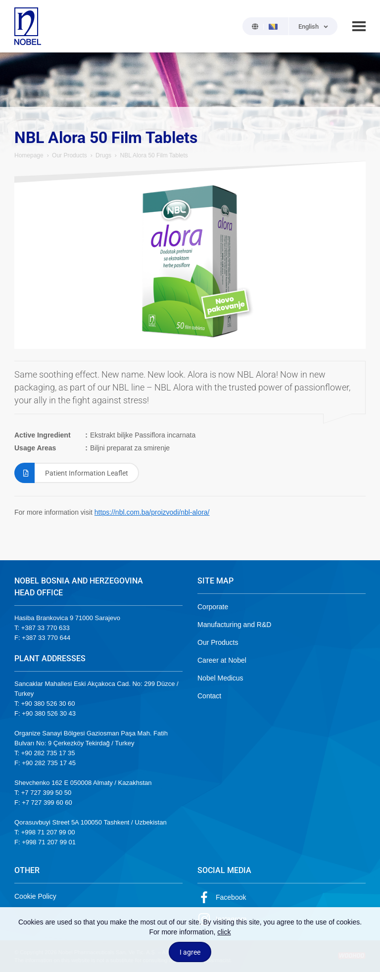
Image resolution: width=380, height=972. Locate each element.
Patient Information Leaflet (71, 473)
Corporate (212, 607)
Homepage (29, 155)
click (224, 932)
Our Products (69, 155)
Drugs (103, 155)
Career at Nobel (221, 660)
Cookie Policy (35, 896)
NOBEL (27, 26)
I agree (190, 952)
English (308, 26)
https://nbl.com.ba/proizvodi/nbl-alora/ (152, 512)
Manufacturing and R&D (234, 625)
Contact (209, 696)
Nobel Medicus (220, 678)
